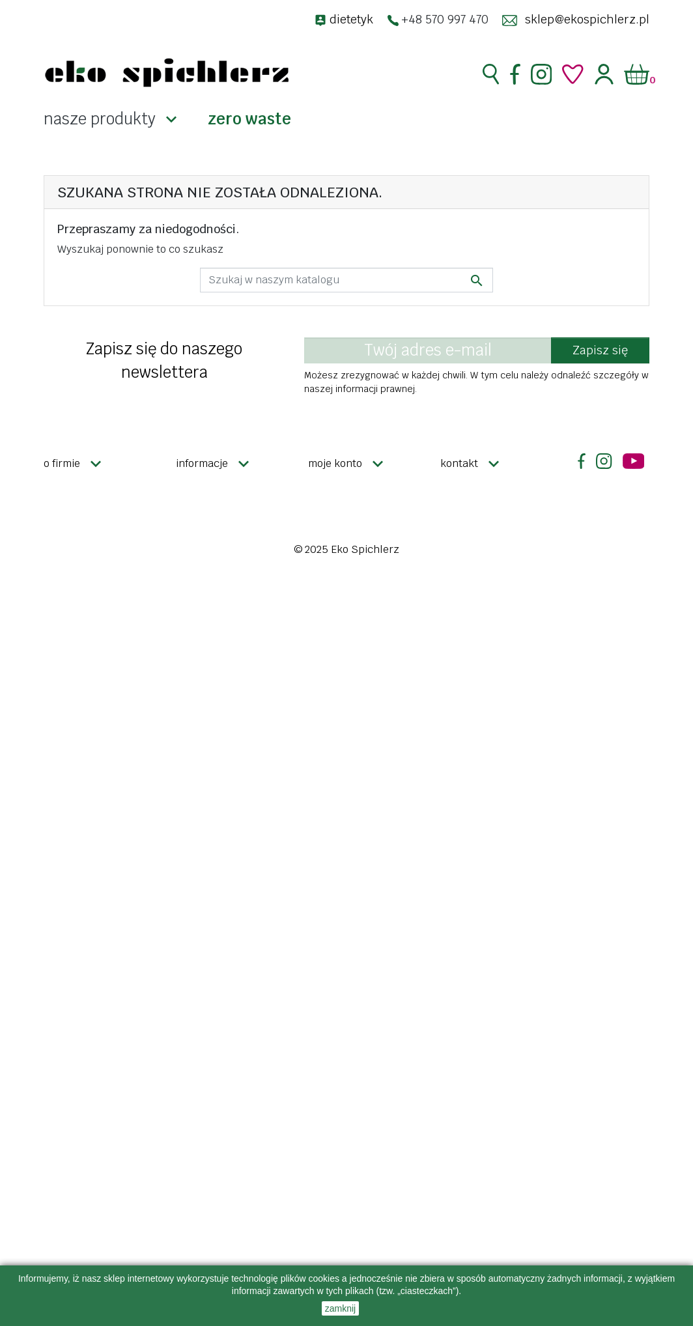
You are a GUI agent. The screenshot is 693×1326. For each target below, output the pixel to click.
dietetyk (351, 19)
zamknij (340, 1308)
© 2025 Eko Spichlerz (346, 549)
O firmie (62, 463)
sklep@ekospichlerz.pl (587, 19)
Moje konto (335, 463)
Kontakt (459, 463)
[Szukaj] (346, 280)
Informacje (202, 463)
